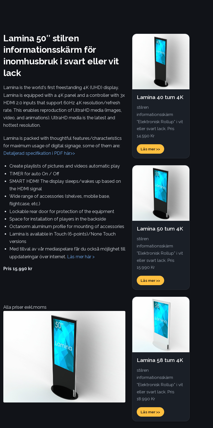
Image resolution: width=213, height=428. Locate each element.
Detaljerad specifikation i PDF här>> (39, 153)
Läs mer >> (150, 149)
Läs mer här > (81, 256)
